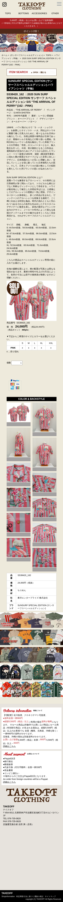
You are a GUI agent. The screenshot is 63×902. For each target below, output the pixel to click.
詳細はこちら (9, 746)
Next (59, 42)
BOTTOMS (23, 13)
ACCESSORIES (39, 13)
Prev (4, 42)
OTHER (55, 13)
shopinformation (8, 896)
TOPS (8, 13)
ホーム (4, 55)
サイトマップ (50, 896)
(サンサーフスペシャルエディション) (26, 55)
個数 (9, 362)
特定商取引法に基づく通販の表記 (29, 896)
